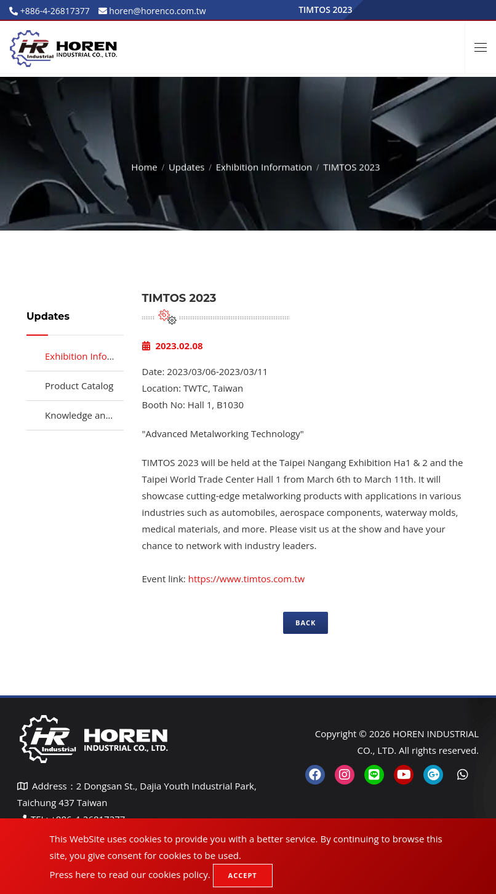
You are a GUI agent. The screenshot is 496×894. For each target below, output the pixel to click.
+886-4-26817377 (54, 11)
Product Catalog (79, 385)
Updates (187, 165)
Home (144, 165)
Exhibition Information (264, 165)
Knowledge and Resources (101, 415)
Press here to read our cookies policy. (130, 874)
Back (305, 622)
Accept (242, 875)
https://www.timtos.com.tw (246, 578)
